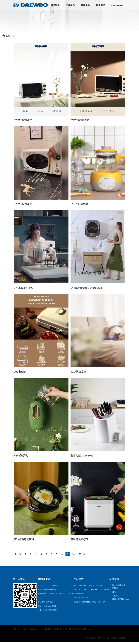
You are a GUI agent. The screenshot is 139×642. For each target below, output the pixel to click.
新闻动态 (55, 5)
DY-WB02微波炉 (23, 204)
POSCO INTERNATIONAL (119, 597)
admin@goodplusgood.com (91, 601)
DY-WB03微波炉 (80, 120)
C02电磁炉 (20, 371)
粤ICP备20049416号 (83, 628)
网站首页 (24, 5)
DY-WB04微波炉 (23, 120)
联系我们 (100, 5)
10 (84, 553)
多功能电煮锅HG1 (24, 539)
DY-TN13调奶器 (80, 204)
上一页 (18, 553)
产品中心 (70, 5)
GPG (114, 591)
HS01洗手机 (21, 455)
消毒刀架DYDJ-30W (82, 455)
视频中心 (85, 5)
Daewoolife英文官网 (119, 586)
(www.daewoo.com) (47, 589)
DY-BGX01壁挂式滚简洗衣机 (87, 288)
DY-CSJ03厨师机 (23, 288)
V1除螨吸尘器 (79, 371)
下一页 (94, 553)
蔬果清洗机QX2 (80, 539)
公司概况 (39, 5)
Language (117, 5)
